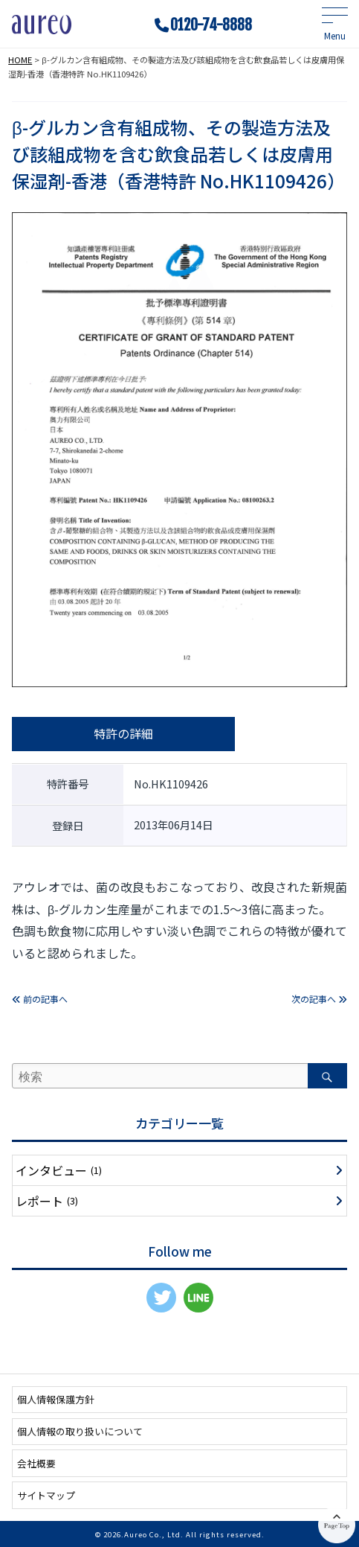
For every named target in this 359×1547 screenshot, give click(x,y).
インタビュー (59, 1170)
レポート (47, 1201)
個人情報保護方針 (55, 1399)
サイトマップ (46, 1495)
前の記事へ (40, 998)
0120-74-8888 (211, 25)
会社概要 (36, 1463)
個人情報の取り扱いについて (80, 1431)
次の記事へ (319, 998)
